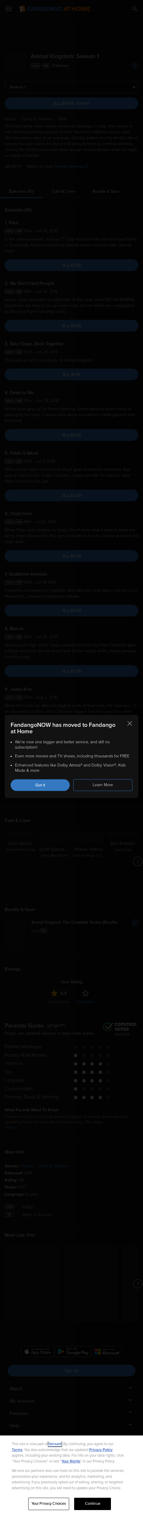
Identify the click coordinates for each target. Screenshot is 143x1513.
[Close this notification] (129, 723)
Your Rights (70, 1461)
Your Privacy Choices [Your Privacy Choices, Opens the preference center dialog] (48, 1503)
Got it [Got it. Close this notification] (40, 785)
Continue (92, 1503)
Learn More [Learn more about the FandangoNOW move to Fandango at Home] (103, 784)
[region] (71, 1474)
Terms (17, 1450)
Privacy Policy (101, 1450)
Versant (55, 1444)
